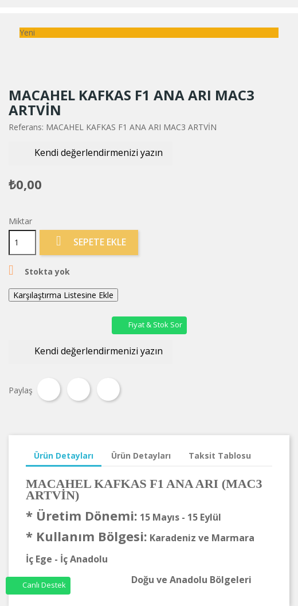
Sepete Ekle (89, 241)
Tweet (78, 389)
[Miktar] (22, 242)
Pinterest (108, 389)
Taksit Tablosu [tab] (220, 455)
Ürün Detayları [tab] (63, 455)
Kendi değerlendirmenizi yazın (90, 153)
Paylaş (48, 389)
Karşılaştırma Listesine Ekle (63, 295)
